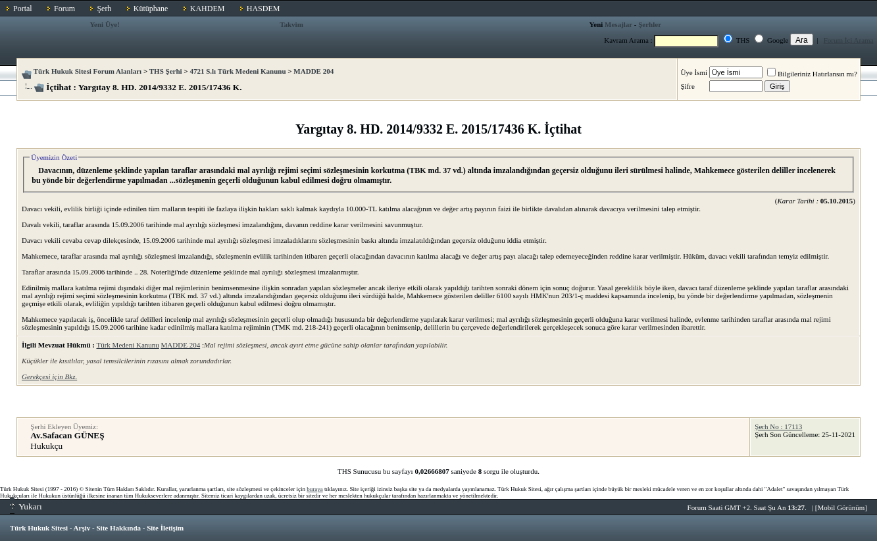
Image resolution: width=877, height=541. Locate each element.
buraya (315, 489)
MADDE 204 (313, 71)
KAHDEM (207, 8)
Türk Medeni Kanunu (127, 345)
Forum (64, 8)
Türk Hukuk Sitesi (39, 528)
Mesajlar (618, 24)
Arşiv (82, 528)
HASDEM (263, 8)
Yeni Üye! (104, 24)
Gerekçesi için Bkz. (49, 376)
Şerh (104, 8)
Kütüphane (151, 8)
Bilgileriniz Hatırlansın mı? (812, 74)
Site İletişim (165, 528)
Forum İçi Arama (849, 40)
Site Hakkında (118, 528)
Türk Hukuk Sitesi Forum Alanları (87, 71)
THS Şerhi (165, 71)
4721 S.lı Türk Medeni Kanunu (237, 71)
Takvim (291, 24)
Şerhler (649, 24)
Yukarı (26, 506)
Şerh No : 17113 (778, 426)
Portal (22, 8)
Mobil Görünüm (841, 507)
